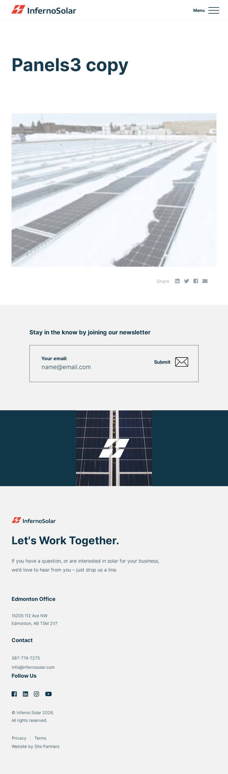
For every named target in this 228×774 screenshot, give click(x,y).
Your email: (54, 358)
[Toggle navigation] (206, 10)
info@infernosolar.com (33, 667)
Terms (40, 738)
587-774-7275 (26, 657)
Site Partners (46, 746)
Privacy (19, 738)
